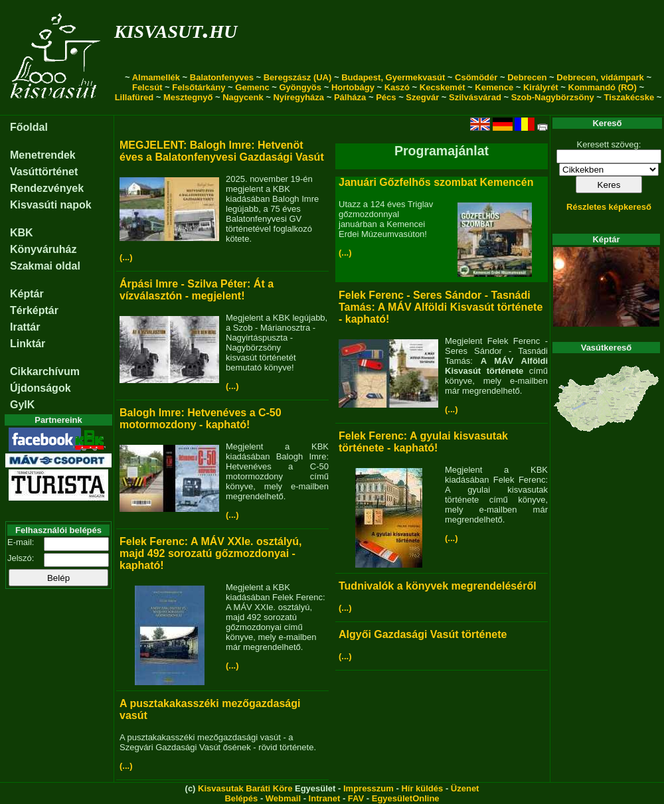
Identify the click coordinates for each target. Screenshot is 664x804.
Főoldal (29, 127)
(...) (126, 257)
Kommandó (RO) (602, 87)
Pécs (386, 97)
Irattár (25, 327)
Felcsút (147, 87)
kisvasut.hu (175, 29)
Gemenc (252, 87)
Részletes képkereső (608, 207)
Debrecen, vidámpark (600, 77)
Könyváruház (43, 249)
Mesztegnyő (187, 97)
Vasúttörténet (44, 171)
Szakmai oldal (45, 266)
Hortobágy (352, 87)
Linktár (27, 343)
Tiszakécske (629, 97)
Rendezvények (47, 188)
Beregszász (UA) (298, 77)
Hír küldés (422, 788)
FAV (356, 798)
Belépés (241, 798)
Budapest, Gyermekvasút (393, 77)
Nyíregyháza (298, 97)
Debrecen (526, 77)
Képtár (27, 293)
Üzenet (465, 788)
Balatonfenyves (222, 77)
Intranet (325, 798)
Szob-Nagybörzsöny (552, 97)
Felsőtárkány (198, 87)
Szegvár (422, 97)
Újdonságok (40, 388)
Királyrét (540, 87)
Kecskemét (442, 87)
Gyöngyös (300, 87)
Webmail (283, 798)
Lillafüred (134, 97)
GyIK (22, 404)
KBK (21, 232)
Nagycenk (242, 97)
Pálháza (350, 97)
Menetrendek (43, 155)
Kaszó (397, 87)
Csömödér (476, 77)
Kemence (494, 87)
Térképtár (34, 310)
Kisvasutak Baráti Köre (245, 788)
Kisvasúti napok (51, 204)
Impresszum (368, 788)
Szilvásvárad (475, 97)
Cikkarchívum (45, 371)
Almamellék (156, 77)
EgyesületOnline (406, 798)
